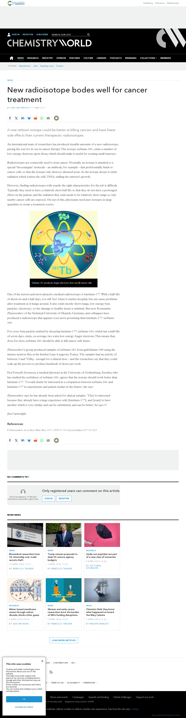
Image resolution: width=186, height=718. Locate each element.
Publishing (148, 3)
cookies (134, 709)
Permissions (89, 683)
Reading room (47, 66)
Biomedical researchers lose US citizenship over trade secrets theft (24, 557)
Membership (173, 3)
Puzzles (59, 66)
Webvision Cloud (173, 715)
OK (24, 699)
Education (160, 3)
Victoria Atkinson (93, 567)
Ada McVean (20, 624)
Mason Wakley (99, 624)
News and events (59, 697)
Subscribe (42, 34)
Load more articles (64, 640)
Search (88, 34)
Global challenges (122, 697)
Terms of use (57, 683)
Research (91, 550)
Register (28, 34)
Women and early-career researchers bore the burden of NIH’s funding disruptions (63, 612)
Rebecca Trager (23, 568)
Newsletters (25, 66)
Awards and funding (98, 697)
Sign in (48, 498)
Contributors (60, 663)
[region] (24, 686)
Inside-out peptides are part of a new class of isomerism (101, 555)
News (10, 80)
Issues (47, 663)
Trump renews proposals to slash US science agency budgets (63, 557)
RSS (73, 663)
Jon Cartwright (20, 108)
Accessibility (73, 683)
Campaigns (78, 697)
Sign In (15, 34)
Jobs (35, 66)
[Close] (42, 661)
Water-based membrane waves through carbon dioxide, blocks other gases (24, 612)
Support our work (145, 697)
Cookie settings (24, 707)
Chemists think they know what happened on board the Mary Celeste (100, 612)
